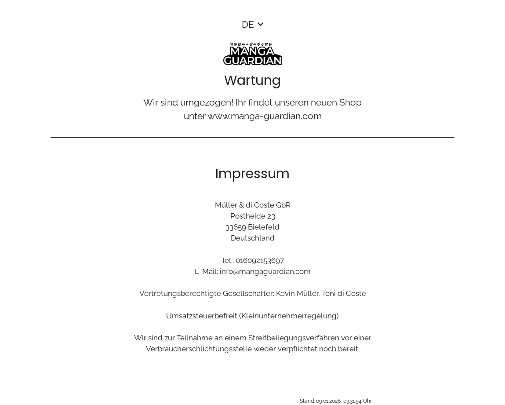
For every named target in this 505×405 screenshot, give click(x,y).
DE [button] (248, 24)
